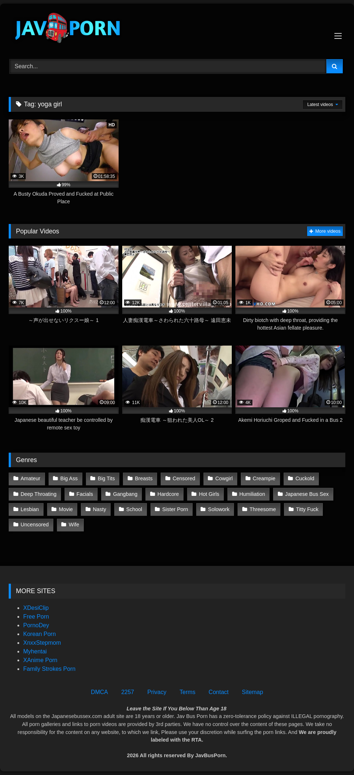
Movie (66, 509)
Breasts (144, 478)
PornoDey (36, 625)
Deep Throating (39, 494)
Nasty (99, 509)
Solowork (219, 509)
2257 (127, 692)
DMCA (99, 692)
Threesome (263, 509)
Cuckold (304, 478)
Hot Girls (209, 494)
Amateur (30, 478)
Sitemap (252, 692)
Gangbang (125, 494)
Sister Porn (175, 509)
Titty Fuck (307, 509)
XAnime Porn (40, 660)
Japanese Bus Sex (307, 494)
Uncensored (35, 524)
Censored (184, 478)
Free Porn (36, 616)
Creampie (264, 478)
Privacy (156, 692)
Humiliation (252, 494)
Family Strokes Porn (49, 669)
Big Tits (106, 478)
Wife (74, 524)
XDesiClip (36, 608)
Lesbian (30, 509)
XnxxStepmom (42, 643)
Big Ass (69, 478)
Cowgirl (224, 478)
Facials (85, 494)
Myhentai (35, 651)
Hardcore (168, 494)
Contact (219, 692)
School (134, 509)
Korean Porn (39, 634)
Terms (187, 692)
